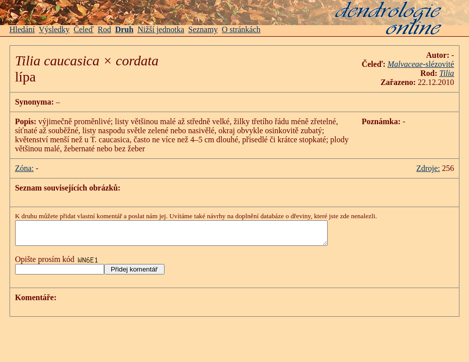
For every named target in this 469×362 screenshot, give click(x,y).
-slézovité (420, 64)
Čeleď (83, 29)
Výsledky (54, 29)
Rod (104, 29)
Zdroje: (428, 168)
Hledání (22, 29)
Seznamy (203, 29)
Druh (124, 29)
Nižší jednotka (160, 29)
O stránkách (241, 29)
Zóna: (24, 168)
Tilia (446, 73)
